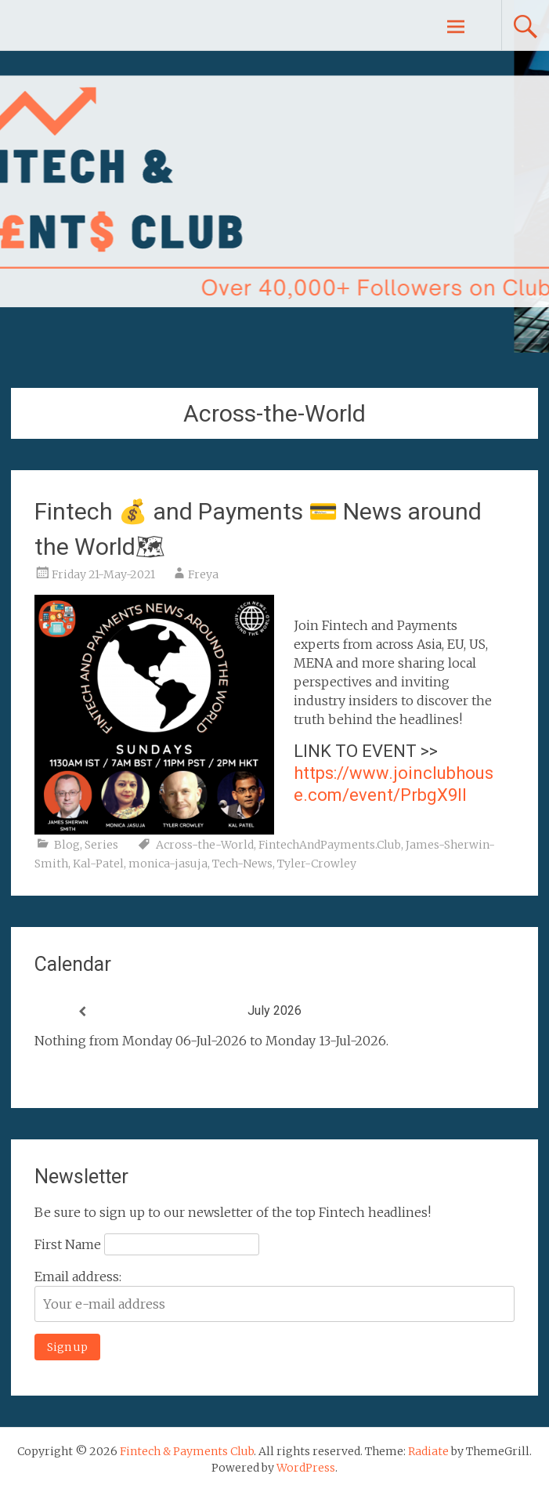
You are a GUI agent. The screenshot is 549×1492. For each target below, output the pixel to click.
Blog (67, 845)
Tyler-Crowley (316, 863)
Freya (203, 574)
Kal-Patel (98, 863)
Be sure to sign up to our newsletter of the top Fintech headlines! (232, 1212)
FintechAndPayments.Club (329, 845)
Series (101, 845)
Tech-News (242, 863)
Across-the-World (205, 845)
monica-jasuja (168, 863)
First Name (67, 1244)
